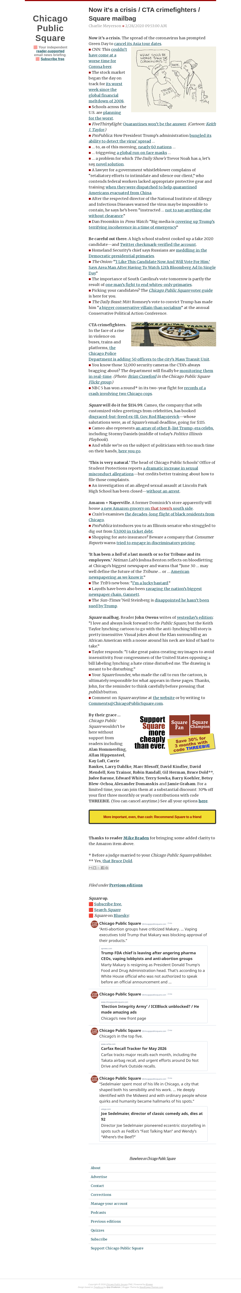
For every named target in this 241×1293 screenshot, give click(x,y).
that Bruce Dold (117, 860)
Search (107, 909)
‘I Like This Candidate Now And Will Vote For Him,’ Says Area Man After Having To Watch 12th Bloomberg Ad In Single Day (152, 267)
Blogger (149, 1284)
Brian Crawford (142, 376)
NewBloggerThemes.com (151, 1287)
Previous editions (126, 885)
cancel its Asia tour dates (137, 43)
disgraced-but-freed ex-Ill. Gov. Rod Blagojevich (134, 416)
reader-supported (50, 51)
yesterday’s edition (195, 617)
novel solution (110, 164)
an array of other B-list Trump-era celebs (174, 428)
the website (164, 697)
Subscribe (99, 1239)
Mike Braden (136, 838)
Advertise (99, 1177)
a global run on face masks (142, 152)
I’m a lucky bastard (150, 583)
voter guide (181, 290)
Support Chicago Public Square (117, 1248)
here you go (129, 451)
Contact (97, 1186)
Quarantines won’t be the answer (154, 124)
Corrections (101, 1194)
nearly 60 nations (155, 146)
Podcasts (98, 1212)
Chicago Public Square (50, 28)
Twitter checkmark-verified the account (158, 244)
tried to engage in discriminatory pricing (155, 542)
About (96, 1168)
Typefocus (98, 1287)
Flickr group (100, 382)
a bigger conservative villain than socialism (140, 307)
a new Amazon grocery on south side (147, 508)
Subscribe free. (108, 904)
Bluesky (121, 915)
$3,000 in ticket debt (133, 531)
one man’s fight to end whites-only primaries (148, 284)
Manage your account (109, 1203)
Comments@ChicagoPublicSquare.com (126, 703)
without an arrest (163, 491)
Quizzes (97, 1230)
